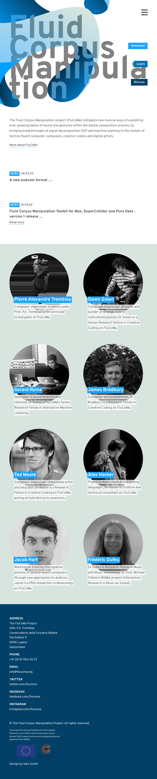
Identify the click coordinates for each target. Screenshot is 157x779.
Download (138, 46)
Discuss (139, 82)
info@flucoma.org (21, 672)
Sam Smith (30, 764)
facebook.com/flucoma (24, 697)
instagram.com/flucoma (25, 709)
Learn (141, 64)
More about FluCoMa (23, 145)
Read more (16, 222)
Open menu (144, 12)
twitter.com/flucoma (23, 684)
